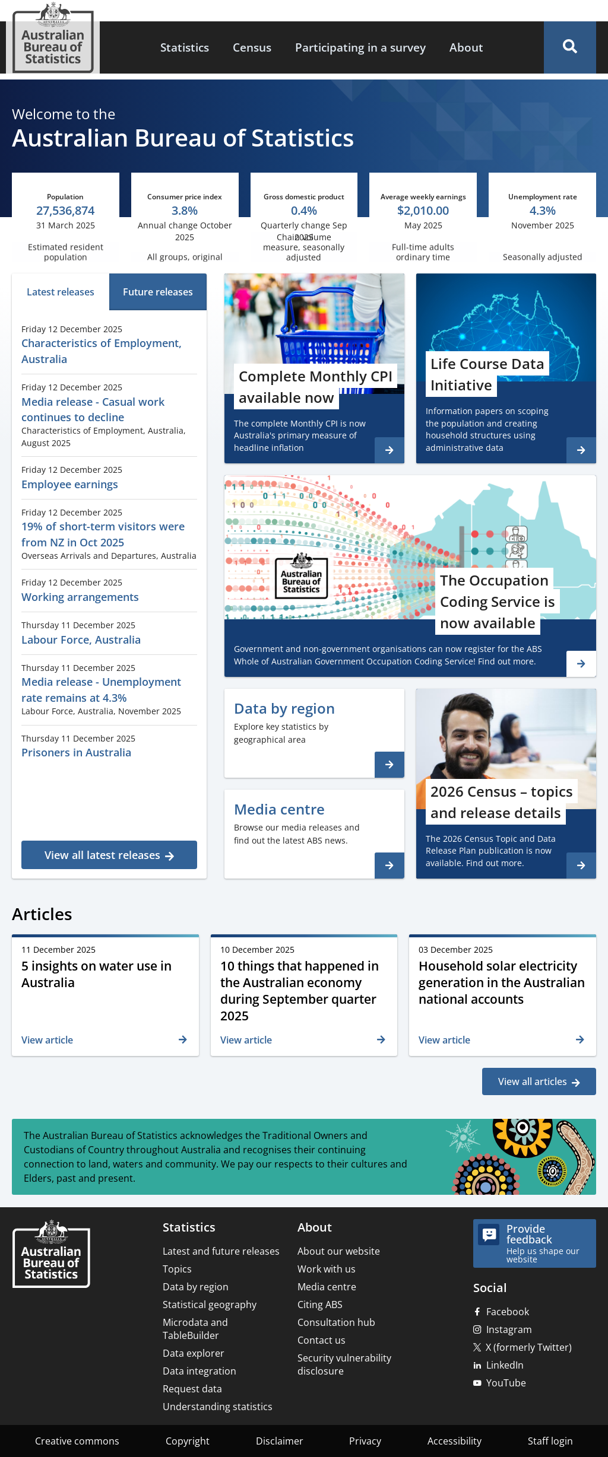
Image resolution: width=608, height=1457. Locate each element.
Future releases (158, 291)
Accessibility (455, 1441)
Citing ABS (320, 1304)
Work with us (326, 1268)
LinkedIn (505, 1365)
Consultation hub (336, 1322)
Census (252, 47)
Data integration (199, 1371)
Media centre (326, 1286)
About (466, 47)
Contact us (321, 1340)
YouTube (506, 1382)
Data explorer (193, 1353)
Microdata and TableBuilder (195, 1329)
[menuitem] (184, 47)
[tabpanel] (109, 592)
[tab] (60, 291)
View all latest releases (102, 855)
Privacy (365, 1441)
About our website (338, 1251)
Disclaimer (279, 1441)
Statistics (184, 47)
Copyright (188, 1441)
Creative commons (77, 1441)
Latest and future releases (221, 1251)
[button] (570, 47)
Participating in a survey (360, 47)
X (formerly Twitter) (529, 1347)
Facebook (507, 1311)
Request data (192, 1388)
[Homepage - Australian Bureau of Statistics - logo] (53, 38)
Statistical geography (209, 1304)
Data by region (196, 1286)
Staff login (550, 1441)
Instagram (509, 1329)
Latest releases (60, 291)
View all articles (532, 1081)
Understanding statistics (218, 1406)
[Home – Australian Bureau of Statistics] (51, 1255)
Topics (177, 1268)
